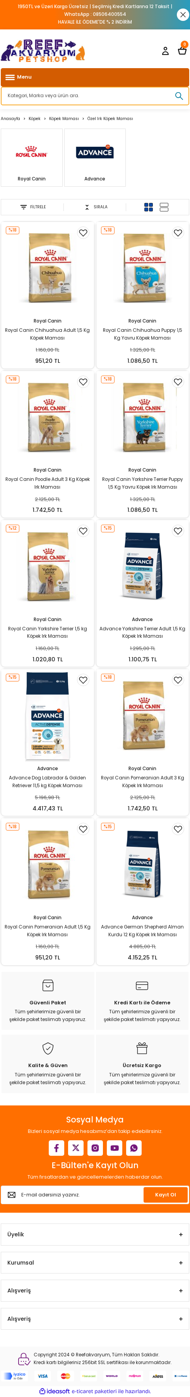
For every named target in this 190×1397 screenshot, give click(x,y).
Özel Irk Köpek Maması (110, 119)
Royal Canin (48, 321)
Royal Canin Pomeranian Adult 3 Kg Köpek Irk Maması (142, 782)
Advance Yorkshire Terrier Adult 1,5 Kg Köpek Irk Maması (142, 633)
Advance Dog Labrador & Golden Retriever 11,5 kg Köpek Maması (47, 782)
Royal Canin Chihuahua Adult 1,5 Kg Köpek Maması (47, 334)
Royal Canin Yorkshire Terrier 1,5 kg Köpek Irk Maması (47, 633)
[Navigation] (95, 77)
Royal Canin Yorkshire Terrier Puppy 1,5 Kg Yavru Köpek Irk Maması (142, 483)
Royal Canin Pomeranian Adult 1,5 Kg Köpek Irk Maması (48, 931)
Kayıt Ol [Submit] (165, 1194)
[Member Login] (165, 50)
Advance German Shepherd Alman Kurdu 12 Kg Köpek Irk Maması (142, 931)
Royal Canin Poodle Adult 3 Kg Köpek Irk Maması (47, 483)
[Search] (95, 96)
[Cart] (182, 50)
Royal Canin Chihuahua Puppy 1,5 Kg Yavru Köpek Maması (142, 334)
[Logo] (43, 50)
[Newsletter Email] (95, 1195)
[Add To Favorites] (83, 233)
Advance (142, 619)
